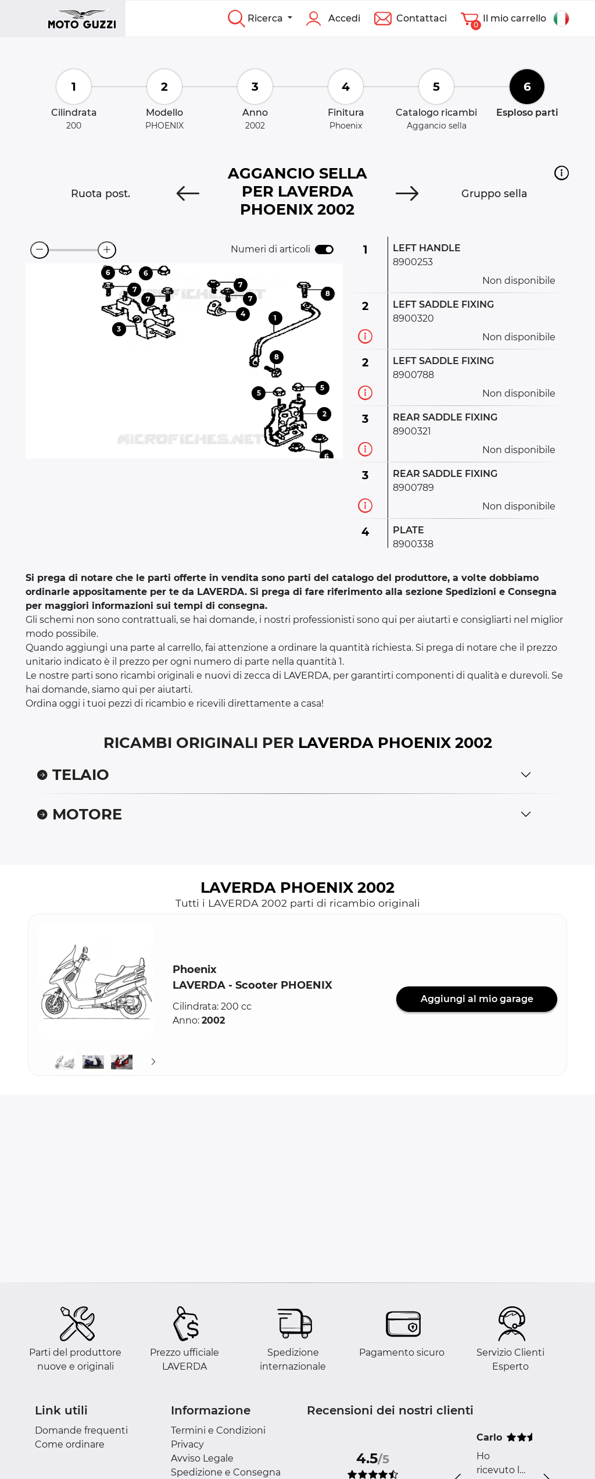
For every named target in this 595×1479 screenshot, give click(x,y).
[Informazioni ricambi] (365, 336)
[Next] (407, 193)
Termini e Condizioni (218, 1430)
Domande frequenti (81, 1430)
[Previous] (188, 193)
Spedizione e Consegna (226, 1472)
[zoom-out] (39, 250)
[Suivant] (153, 1062)
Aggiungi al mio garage (477, 998)
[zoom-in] (107, 250)
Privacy (187, 1444)
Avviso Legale (202, 1458)
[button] (561, 173)
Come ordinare (70, 1444)
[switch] (324, 249)
